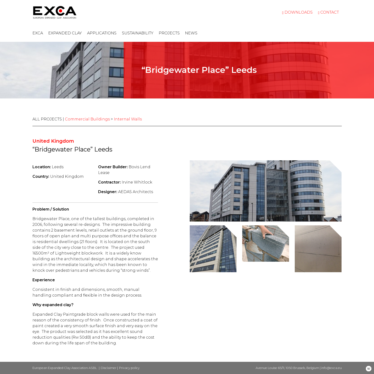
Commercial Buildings (87, 119)
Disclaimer (108, 368)
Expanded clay (65, 33)
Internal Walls (128, 119)
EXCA (37, 33)
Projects (169, 33)
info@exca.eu (331, 368)
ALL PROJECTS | (48, 119)
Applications (101, 33)
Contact (328, 12)
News (191, 33)
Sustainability (137, 33)
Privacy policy (129, 368)
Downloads (297, 12)
